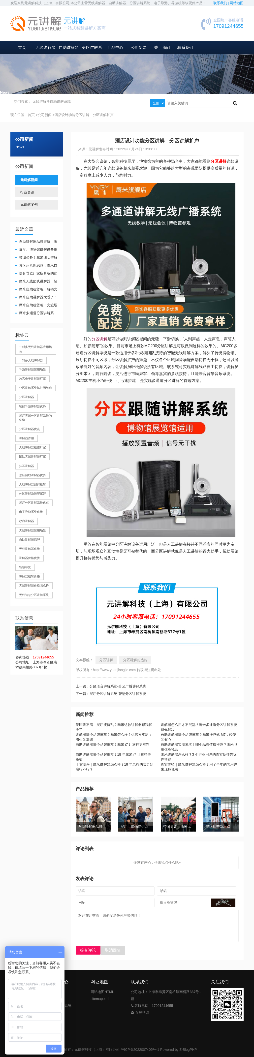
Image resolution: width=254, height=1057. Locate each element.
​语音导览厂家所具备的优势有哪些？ (36, 273)
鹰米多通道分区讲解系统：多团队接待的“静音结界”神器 (35, 313)
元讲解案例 (29, 205)
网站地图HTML (102, 992)
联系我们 (185, 47)
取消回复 (113, 950)
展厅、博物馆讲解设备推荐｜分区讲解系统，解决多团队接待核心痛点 (36, 250)
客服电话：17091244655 (152, 1006)
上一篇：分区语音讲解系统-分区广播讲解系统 (111, 686)
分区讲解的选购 (135, 660)
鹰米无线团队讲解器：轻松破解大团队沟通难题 (36, 281)
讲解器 (56, 992)
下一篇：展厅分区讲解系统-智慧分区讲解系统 (111, 694)
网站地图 (237, 3)
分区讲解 (99, 339)
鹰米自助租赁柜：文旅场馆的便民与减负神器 (36, 305)
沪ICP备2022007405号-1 (140, 1050)
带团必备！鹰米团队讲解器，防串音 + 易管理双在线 (36, 257)
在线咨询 (140, 1013)
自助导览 (57, 999)
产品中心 (115, 47)
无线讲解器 (45, 47)
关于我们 (162, 47)
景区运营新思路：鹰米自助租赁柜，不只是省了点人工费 (36, 265)
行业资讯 (27, 192)
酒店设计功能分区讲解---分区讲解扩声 (84, 115)
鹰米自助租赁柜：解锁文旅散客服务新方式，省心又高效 (36, 289)
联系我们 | (221, 3)
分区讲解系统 (61, 1006)
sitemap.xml (100, 999)
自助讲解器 (69, 47)
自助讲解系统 (60, 101)
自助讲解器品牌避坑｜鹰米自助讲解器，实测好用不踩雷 (36, 242)
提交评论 (88, 950)
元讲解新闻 (29, 180)
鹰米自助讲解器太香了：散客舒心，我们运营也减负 (36, 297)
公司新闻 (139, 47)
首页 (22, 47)
